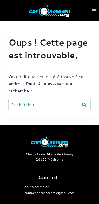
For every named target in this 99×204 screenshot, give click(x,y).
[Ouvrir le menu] (94, 10)
